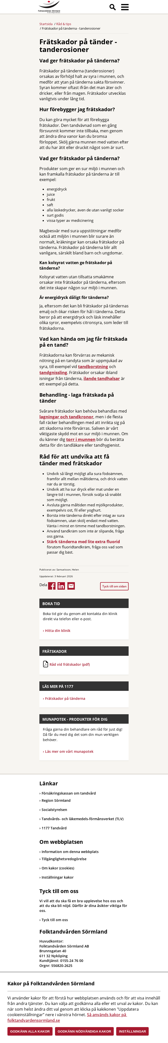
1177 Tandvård (53, 828)
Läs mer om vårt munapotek (69, 751)
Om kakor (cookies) (58, 868)
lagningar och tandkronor (66, 417)
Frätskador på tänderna (64, 698)
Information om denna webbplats (70, 851)
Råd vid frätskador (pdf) (70, 664)
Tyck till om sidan (114, 586)
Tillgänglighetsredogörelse (64, 858)
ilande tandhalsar (102, 378)
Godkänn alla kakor (30, 1031)
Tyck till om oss (55, 919)
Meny (125, 8)
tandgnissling (53, 372)
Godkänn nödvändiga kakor (84, 1031)
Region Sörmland (55, 800)
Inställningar (132, 1031)
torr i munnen (80, 439)
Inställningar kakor (58, 877)
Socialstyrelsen (53, 809)
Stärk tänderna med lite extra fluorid (83, 541)
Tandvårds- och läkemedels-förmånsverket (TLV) (81, 818)
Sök (112, 8)
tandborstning (93, 366)
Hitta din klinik (57, 630)
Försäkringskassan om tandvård (67, 793)
